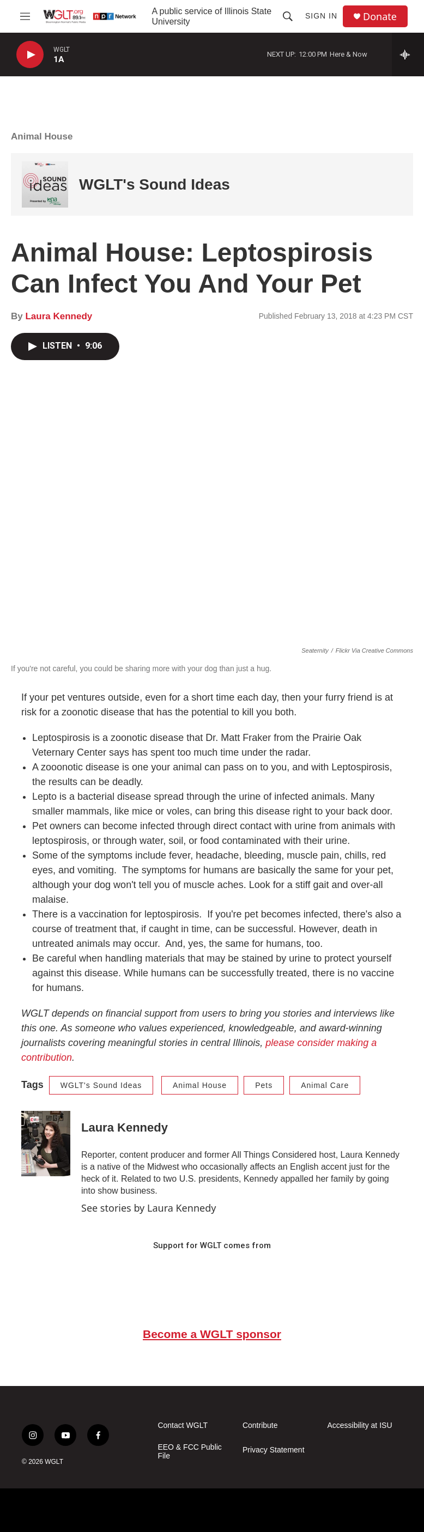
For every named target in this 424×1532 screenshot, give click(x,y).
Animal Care (325, 1085)
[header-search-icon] (287, 16)
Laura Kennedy (58, 316)
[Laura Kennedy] (45, 1143)
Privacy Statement (274, 1450)
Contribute (260, 1425)
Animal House (41, 136)
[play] (30, 54)
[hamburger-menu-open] (25, 16)
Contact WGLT (183, 1425)
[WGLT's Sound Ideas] (45, 184)
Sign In (321, 15)
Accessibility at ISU (359, 1425)
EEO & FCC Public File (189, 1451)
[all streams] (408, 54)
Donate (380, 16)
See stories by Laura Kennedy (148, 1207)
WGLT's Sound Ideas (154, 184)
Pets (263, 1085)
